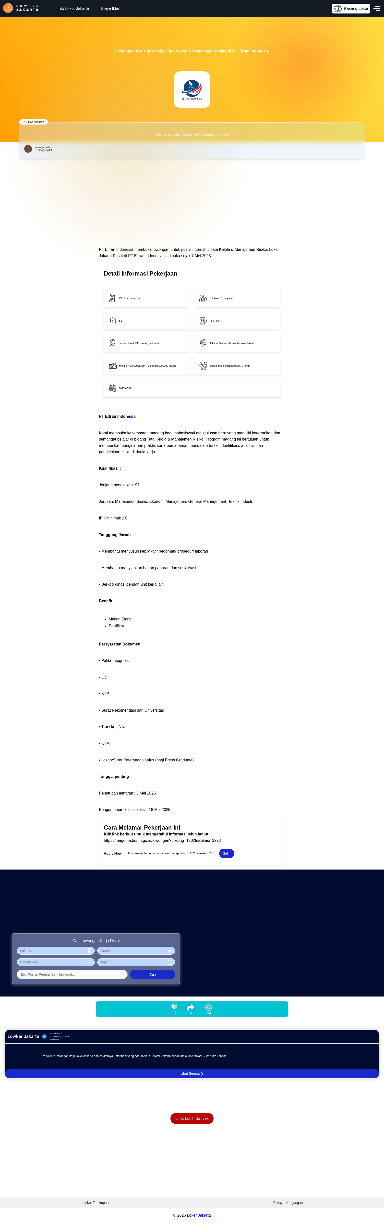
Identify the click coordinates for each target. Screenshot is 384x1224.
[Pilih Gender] (136, 951)
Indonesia (126, 416)
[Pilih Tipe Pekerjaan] (136, 962)
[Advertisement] (147, 904)
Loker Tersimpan (95, 1203)
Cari (152, 974)
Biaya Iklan (110, 8)
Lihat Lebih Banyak (192, 1118)
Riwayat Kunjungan (288, 1203)
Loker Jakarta (199, 1215)
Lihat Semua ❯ (192, 1073)
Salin (226, 853)
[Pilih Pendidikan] (56, 962)
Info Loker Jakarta (73, 8)
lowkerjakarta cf (44, 147)
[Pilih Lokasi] (56, 951)
